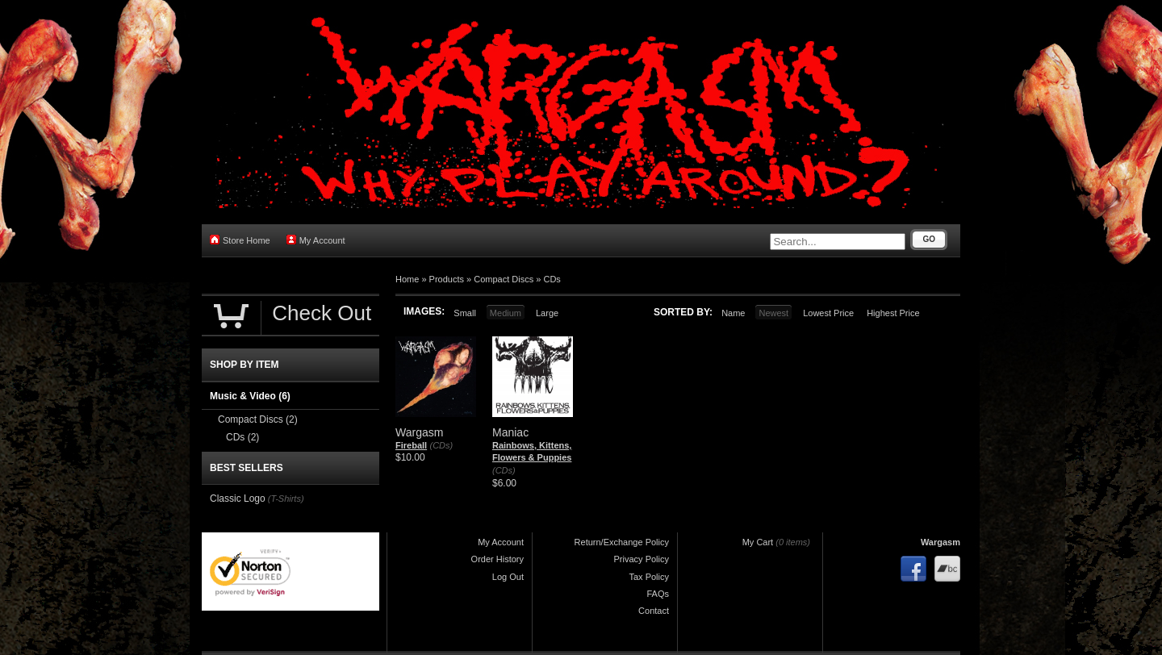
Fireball (411, 445)
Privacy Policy (641, 559)
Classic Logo (237, 498)
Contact (653, 610)
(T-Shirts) (286, 498)
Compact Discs (503, 279)
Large (547, 313)
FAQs (657, 594)
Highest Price (893, 313)
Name (733, 313)
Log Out (508, 577)
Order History (497, 559)
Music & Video (250, 396)
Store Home (240, 240)
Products (446, 279)
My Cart (758, 542)
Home (407, 279)
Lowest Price (828, 313)
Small (465, 313)
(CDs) (441, 445)
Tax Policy (649, 577)
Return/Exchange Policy (622, 542)
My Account (315, 240)
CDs (551, 279)
